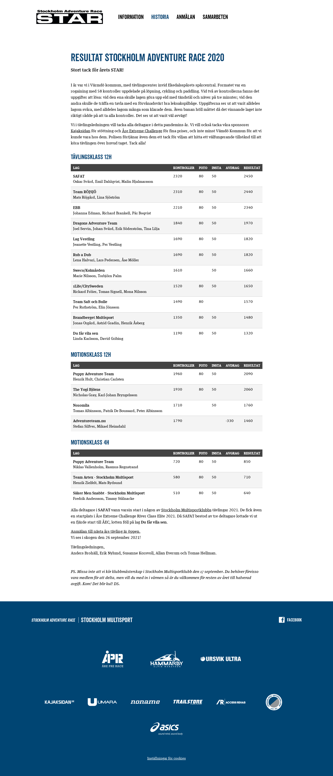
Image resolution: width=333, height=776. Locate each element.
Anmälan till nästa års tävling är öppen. (105, 531)
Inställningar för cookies (166, 758)
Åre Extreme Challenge (142, 130)
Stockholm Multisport (107, 620)
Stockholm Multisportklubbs (186, 509)
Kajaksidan (80, 130)
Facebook (294, 620)
